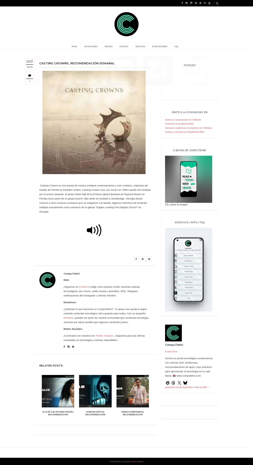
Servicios (140, 46)
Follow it (84, 286)
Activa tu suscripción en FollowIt (183, 119)
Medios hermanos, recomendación (132, 413)
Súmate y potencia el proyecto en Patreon (188, 127)
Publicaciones (158, 46)
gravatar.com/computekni (179, 387)
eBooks (109, 46)
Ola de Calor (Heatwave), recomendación (58, 413)
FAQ (175, 46)
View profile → (202, 387)
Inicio (76, 46)
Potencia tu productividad (179, 123)
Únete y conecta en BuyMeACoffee (184, 132)
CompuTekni (137, 461)
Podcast (124, 46)
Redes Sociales (104, 335)
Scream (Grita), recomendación (95, 413)
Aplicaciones (92, 46)
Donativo (69, 317)
